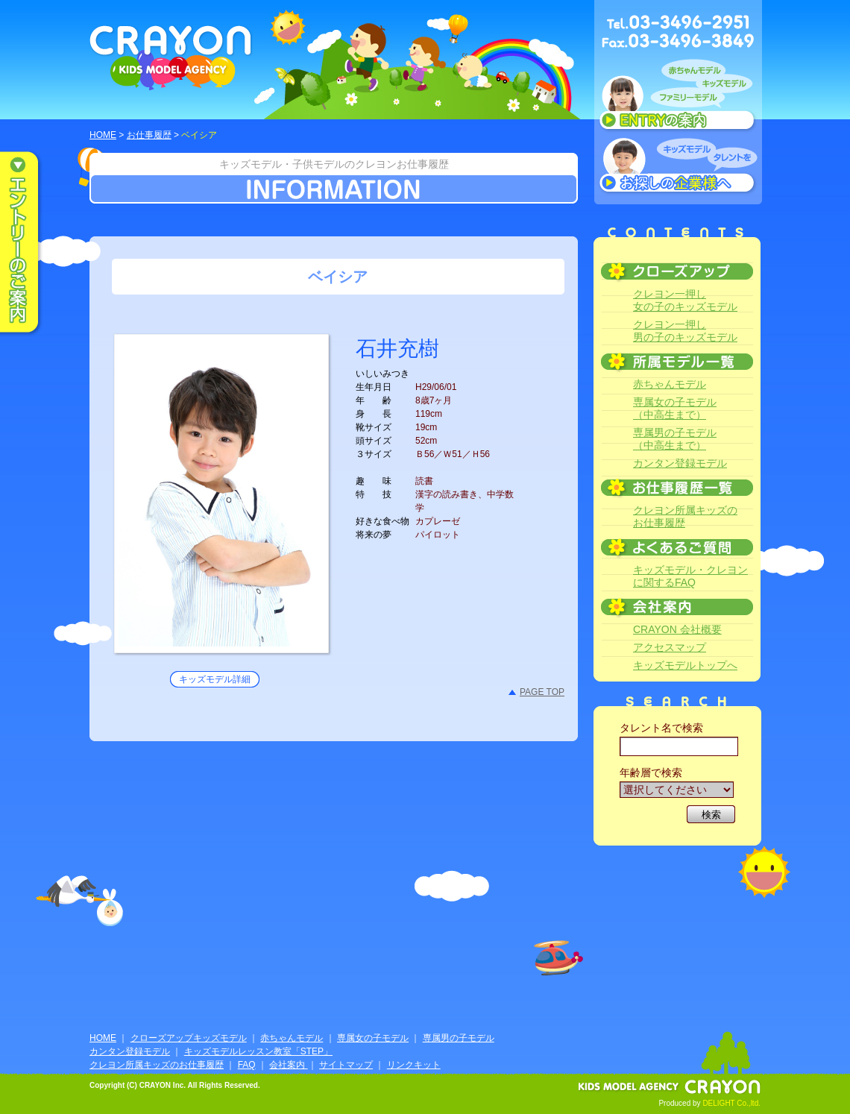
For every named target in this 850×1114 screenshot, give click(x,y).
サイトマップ (346, 1065)
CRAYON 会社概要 (677, 629)
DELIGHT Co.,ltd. (731, 1103)
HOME (102, 135)
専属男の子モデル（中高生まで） (675, 439)
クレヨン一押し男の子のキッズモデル (685, 330)
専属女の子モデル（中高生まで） (675, 408)
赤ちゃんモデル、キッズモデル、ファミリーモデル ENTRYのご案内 (678, 98)
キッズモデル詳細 (215, 679)
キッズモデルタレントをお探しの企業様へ (678, 167)
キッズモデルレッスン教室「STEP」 (258, 1051)
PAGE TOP (542, 691)
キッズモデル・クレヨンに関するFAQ (690, 576)
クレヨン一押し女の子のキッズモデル (685, 300)
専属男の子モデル (458, 1038)
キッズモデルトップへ (685, 665)
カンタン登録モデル (680, 463)
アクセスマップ (669, 647)
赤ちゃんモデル (669, 384)
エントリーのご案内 (30, 243)
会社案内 (288, 1065)
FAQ (247, 1065)
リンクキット (414, 1065)
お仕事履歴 (149, 135)
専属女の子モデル (373, 1038)
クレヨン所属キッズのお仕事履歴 (685, 516)
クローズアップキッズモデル (188, 1038)
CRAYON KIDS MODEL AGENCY (171, 57)
